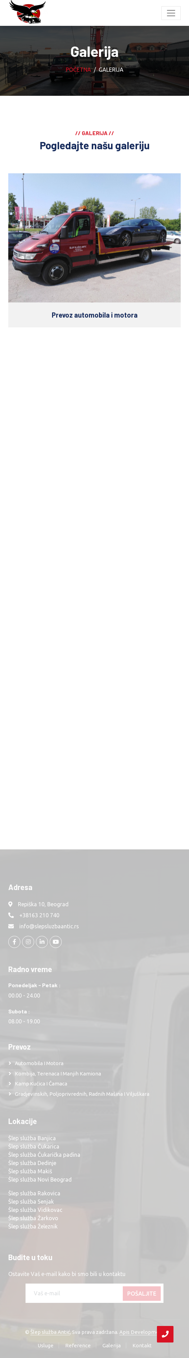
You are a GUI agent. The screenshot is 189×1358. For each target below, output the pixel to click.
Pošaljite (141, 1293)
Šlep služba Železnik (33, 1226)
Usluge (45, 1345)
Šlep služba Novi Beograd (40, 1179)
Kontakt (142, 1345)
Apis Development (141, 1332)
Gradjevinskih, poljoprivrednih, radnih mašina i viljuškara (82, 1094)
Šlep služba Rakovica (34, 1193)
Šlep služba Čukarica (33, 1146)
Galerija (111, 1345)
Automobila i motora (39, 1063)
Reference (78, 1345)
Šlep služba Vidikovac (35, 1210)
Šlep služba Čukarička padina (44, 1155)
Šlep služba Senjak (31, 1201)
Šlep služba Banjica (32, 1138)
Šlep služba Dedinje (32, 1163)
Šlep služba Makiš (30, 1171)
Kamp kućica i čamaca (41, 1083)
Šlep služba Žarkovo (33, 1218)
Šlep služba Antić (50, 1332)
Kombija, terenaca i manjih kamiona (58, 1073)
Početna (78, 70)
